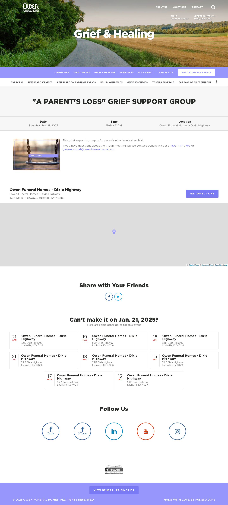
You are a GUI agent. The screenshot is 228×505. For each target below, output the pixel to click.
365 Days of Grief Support (195, 82)
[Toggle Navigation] (216, 81)
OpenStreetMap (221, 265)
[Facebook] (109, 297)
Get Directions (202, 193)
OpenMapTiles (207, 265)
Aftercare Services (40, 82)
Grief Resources (137, 82)
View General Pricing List (114, 490)
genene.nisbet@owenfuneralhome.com (88, 149)
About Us (161, 7)
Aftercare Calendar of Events (76, 82)
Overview (17, 82)
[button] (213, 7)
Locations (179, 7)
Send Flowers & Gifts (196, 72)
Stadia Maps (194, 265)
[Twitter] (118, 297)
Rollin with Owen (111, 82)
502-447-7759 (180, 145)
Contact (197, 7)
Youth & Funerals (163, 82)
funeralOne (205, 499)
